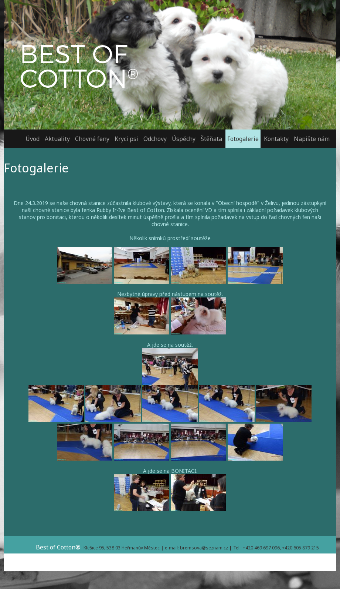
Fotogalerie (243, 139)
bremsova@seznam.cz (204, 548)
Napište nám (312, 139)
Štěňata (211, 139)
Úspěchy (184, 139)
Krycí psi (126, 139)
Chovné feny (92, 139)
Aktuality (57, 139)
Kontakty (276, 139)
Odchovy (155, 139)
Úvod (33, 139)
